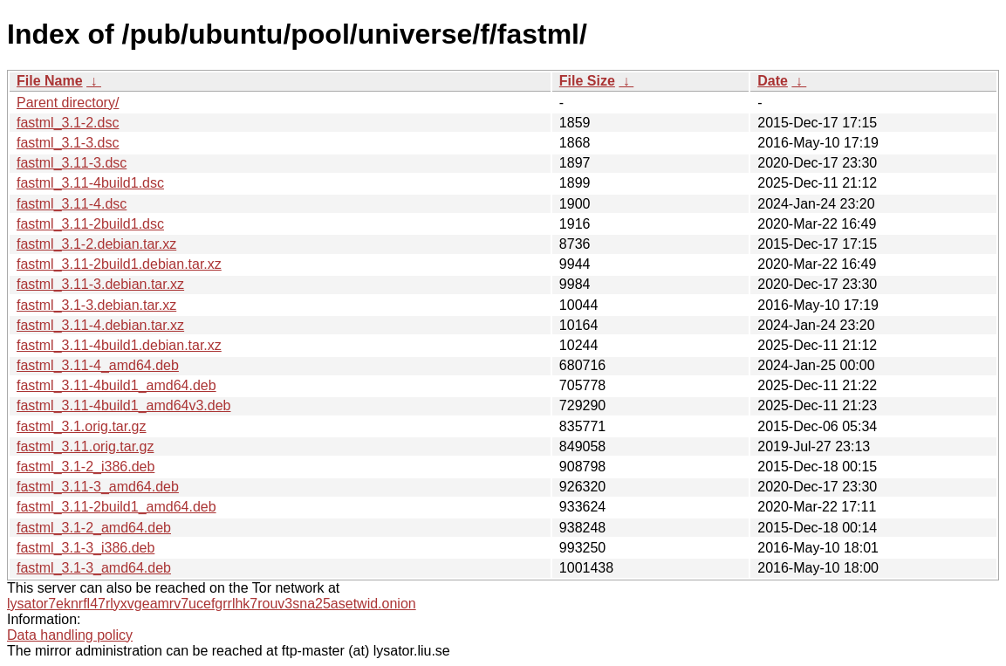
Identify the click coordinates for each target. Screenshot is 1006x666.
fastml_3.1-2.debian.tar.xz (96, 244)
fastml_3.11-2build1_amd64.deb (116, 506)
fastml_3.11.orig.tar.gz (85, 446)
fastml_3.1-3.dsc (68, 142)
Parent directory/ (68, 102)
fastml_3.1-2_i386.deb (85, 466)
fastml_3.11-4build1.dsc (90, 182)
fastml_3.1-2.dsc (68, 122)
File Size (587, 80)
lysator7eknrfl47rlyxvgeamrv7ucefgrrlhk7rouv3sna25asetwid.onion (211, 603)
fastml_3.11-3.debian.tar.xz (100, 284)
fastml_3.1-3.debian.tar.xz (96, 305)
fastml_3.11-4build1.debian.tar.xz (119, 345)
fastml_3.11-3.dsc (72, 162)
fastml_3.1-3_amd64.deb (94, 567)
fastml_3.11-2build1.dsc (90, 223)
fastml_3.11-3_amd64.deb (98, 486)
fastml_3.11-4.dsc (72, 203)
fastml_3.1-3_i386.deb (85, 547)
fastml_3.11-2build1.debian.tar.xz (119, 264)
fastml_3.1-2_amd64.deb (94, 527)
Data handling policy (70, 635)
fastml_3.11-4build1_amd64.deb (116, 385)
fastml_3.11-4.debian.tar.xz (100, 325)
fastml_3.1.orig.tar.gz (82, 426)
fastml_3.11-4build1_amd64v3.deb (124, 405)
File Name (50, 80)
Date (772, 80)
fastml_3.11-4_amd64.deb (98, 365)
